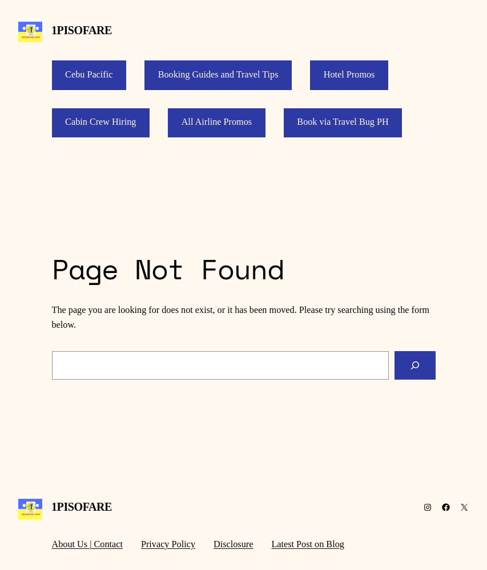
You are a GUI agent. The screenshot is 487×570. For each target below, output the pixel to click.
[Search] (415, 365)
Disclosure (233, 544)
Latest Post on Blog (307, 544)
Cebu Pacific (88, 75)
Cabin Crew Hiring (100, 122)
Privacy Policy (168, 544)
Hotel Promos (349, 75)
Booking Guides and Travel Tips (218, 75)
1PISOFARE (81, 30)
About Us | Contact (87, 544)
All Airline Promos (217, 122)
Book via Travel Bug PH (342, 122)
